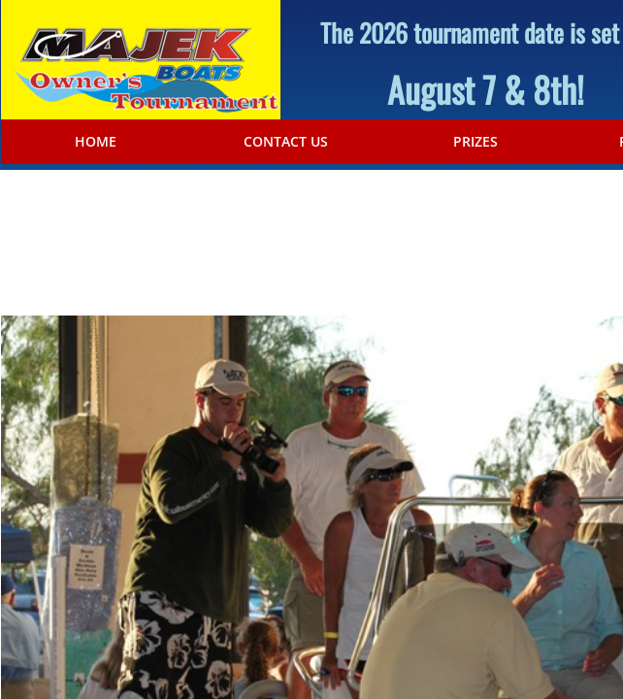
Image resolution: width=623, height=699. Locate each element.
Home (95, 142)
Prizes (475, 142)
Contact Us (286, 142)
